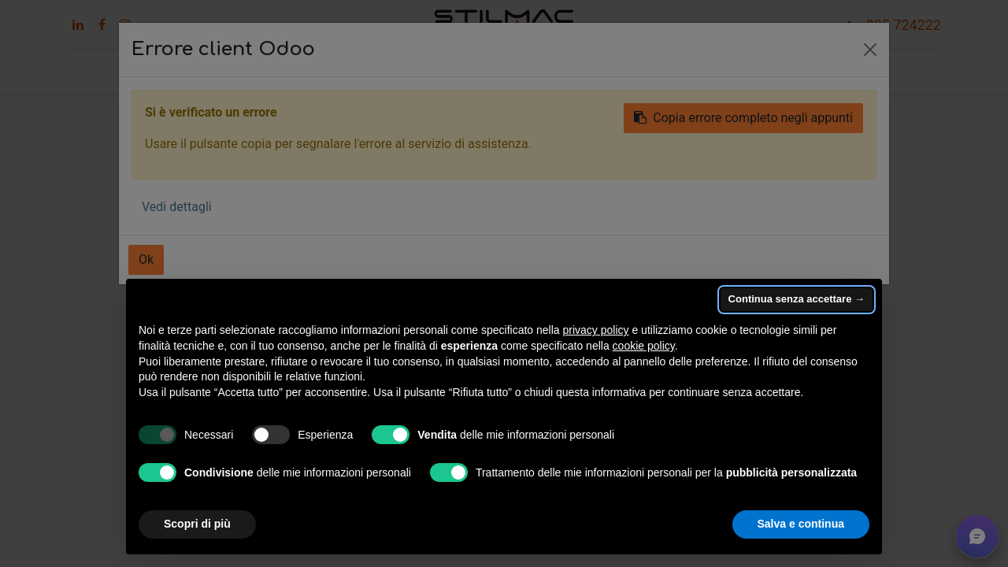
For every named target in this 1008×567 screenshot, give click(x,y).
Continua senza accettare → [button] (796, 299)
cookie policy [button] (644, 345)
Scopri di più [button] (197, 523)
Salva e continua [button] (801, 523)
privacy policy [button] (596, 330)
